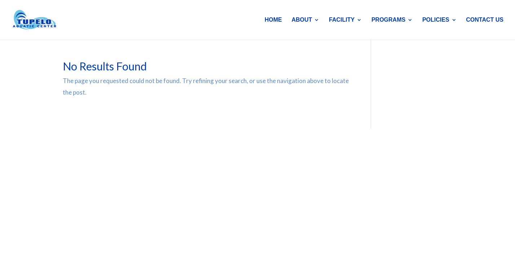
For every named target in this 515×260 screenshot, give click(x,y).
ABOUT (301, 20)
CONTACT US (484, 20)
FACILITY (342, 20)
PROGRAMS (388, 20)
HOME (273, 20)
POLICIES (435, 20)
